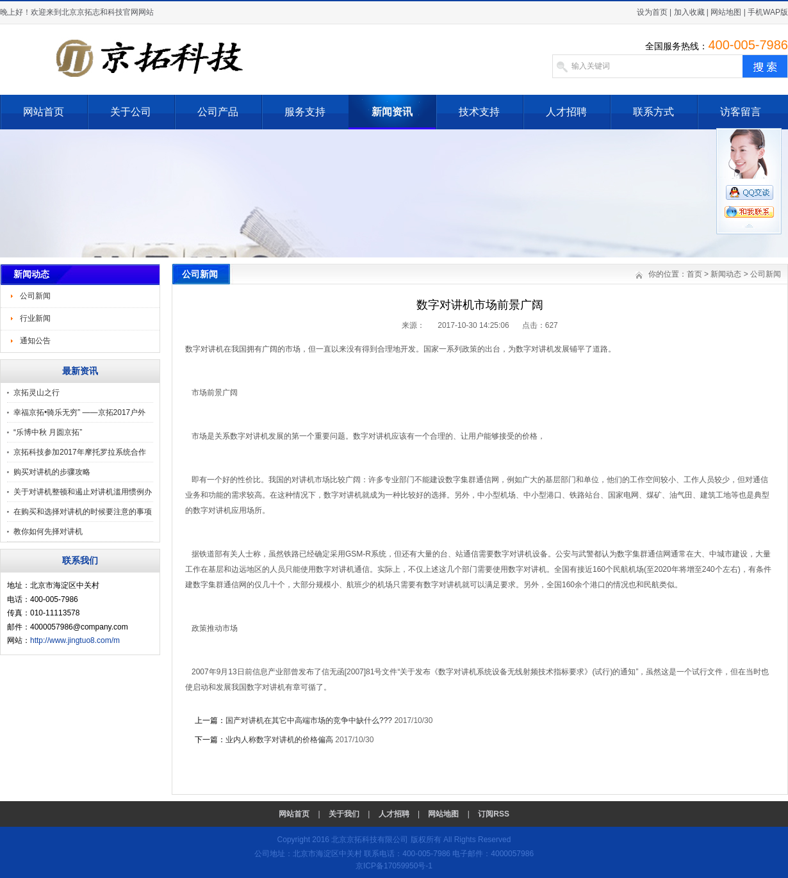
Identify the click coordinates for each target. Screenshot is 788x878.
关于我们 (344, 813)
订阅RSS (493, 813)
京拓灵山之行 (36, 392)
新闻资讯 (392, 111)
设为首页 (652, 12)
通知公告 (35, 340)
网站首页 (43, 111)
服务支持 (304, 111)
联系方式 (653, 111)
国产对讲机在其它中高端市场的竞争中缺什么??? (309, 720)
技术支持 (479, 111)
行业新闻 (35, 318)
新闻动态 (725, 274)
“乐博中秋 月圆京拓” (47, 432)
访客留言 (740, 111)
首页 (694, 274)
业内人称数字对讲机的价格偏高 (279, 739)
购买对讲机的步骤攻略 (51, 471)
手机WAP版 (768, 12)
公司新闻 (35, 295)
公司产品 (217, 111)
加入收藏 (689, 12)
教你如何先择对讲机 (48, 531)
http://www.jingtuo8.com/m (75, 640)
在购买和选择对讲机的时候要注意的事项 (82, 511)
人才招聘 (566, 111)
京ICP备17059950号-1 (394, 865)
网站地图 (725, 12)
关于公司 (130, 111)
